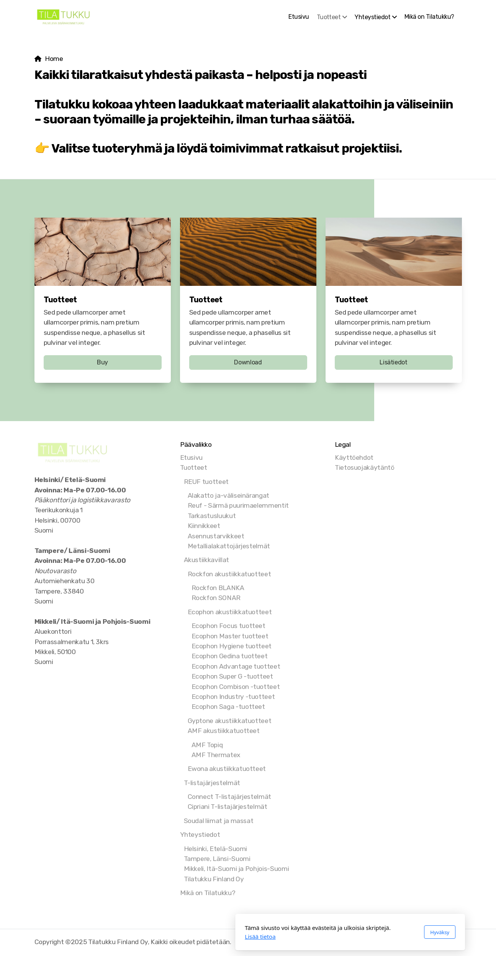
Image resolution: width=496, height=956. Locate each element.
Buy (102, 362)
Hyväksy (337, 932)
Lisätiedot (393, 362)
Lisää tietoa (158, 936)
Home (54, 58)
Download (248, 362)
